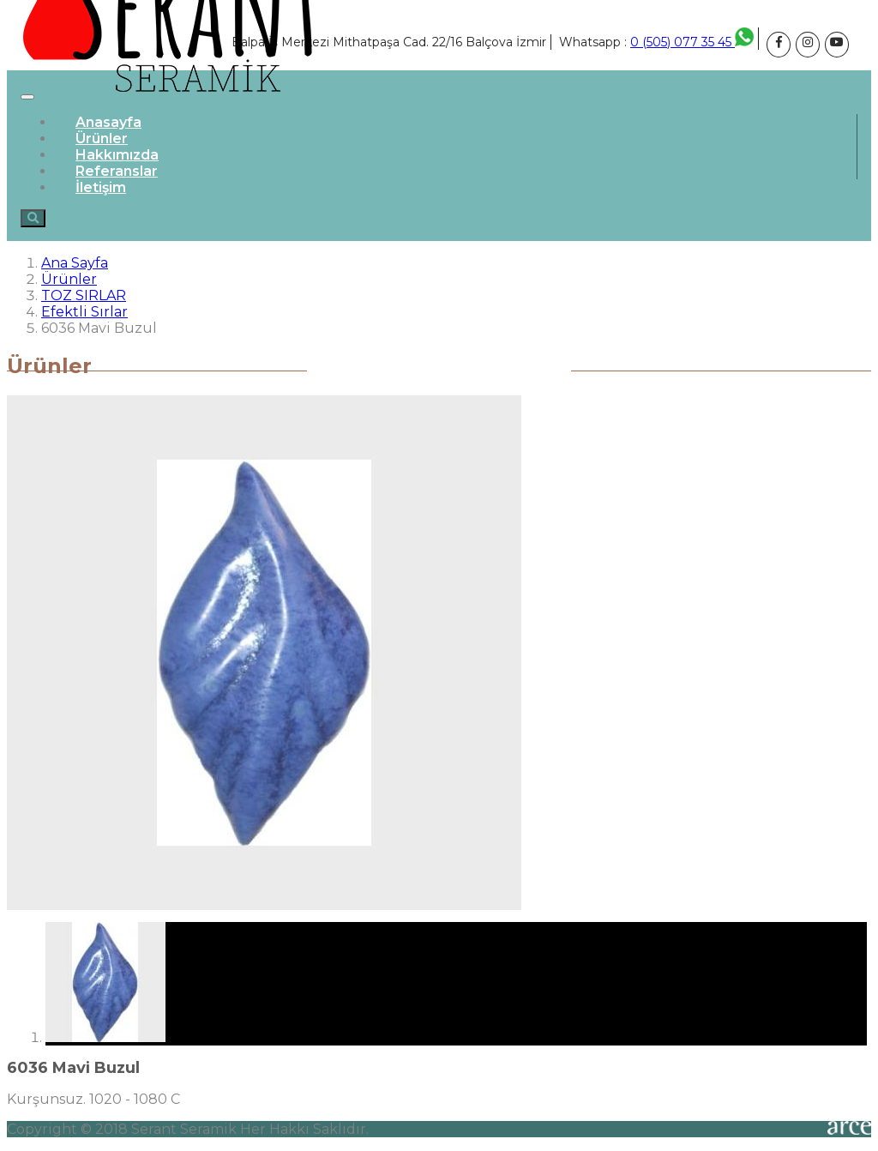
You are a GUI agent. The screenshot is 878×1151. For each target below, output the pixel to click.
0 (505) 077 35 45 (692, 42)
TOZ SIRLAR (83, 295)
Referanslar (116, 171)
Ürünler (101, 138)
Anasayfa (108, 122)
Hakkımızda (117, 155)
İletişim (100, 187)
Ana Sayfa (74, 263)
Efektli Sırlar (84, 312)
